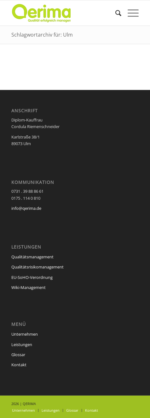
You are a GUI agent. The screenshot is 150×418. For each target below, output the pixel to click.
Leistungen (21, 344)
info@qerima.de (26, 208)
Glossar (18, 354)
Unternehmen (24, 334)
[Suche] (115, 13)
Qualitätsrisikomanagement (37, 267)
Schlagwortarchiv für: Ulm (42, 34)
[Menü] (130, 13)
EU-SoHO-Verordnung (32, 277)
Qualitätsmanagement (32, 257)
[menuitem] (115, 13)
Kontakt (18, 365)
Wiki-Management (28, 287)
